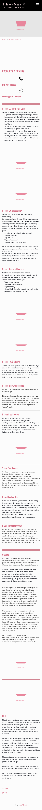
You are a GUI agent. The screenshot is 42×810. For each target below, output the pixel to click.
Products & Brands (14, 40)
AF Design (24, 805)
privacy (4, 793)
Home (4, 40)
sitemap (5, 788)
